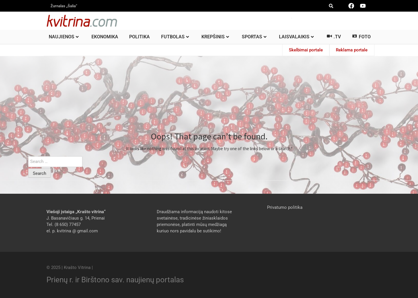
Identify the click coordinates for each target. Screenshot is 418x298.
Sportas (254, 37)
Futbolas (175, 37)
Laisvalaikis (296, 37)
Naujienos (64, 37)
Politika (139, 37)
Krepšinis (215, 37)
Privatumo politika (284, 207)
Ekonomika (104, 37)
